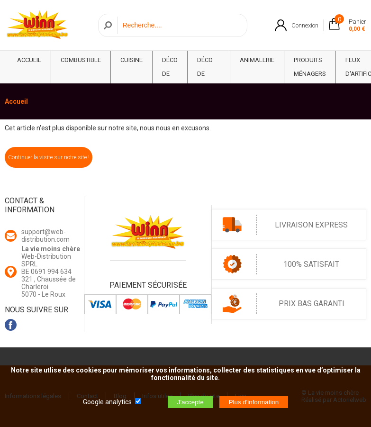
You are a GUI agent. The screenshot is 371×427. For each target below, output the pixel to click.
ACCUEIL (29, 60)
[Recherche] (180, 25)
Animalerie (257, 60)
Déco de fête (170, 73)
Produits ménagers (310, 66)
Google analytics (107, 402)
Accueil (16, 101)
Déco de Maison (208, 73)
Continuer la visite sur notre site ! (49, 157)
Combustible (81, 60)
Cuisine (131, 60)
